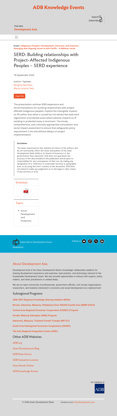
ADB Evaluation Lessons (25, 360)
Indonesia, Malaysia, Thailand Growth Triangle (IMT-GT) (41, 321)
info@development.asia (84, 402)
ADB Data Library (22, 354)
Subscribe (95, 20)
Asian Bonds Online (23, 365)
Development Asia (25, 29)
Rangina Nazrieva (23, 84)
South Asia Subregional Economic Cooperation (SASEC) (42, 326)
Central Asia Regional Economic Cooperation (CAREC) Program (45, 310)
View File (19, 96)
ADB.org (17, 343)
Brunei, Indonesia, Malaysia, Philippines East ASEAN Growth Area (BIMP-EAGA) (54, 305)
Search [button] (97, 16)
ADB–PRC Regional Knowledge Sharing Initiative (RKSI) (41, 300)
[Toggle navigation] (16, 37)
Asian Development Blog (26, 348)
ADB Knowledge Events (25, 371)
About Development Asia (30, 264)
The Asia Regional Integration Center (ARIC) (35, 331)
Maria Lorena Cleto (24, 88)
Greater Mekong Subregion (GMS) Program (35, 315)
